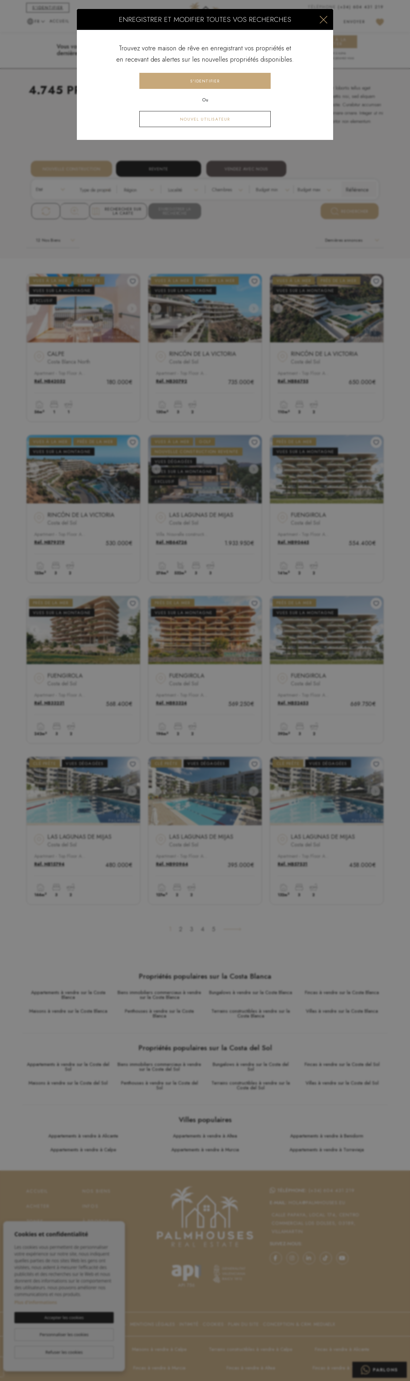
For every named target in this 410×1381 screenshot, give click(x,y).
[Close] (323, 19)
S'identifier (205, 81)
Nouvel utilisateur (205, 119)
